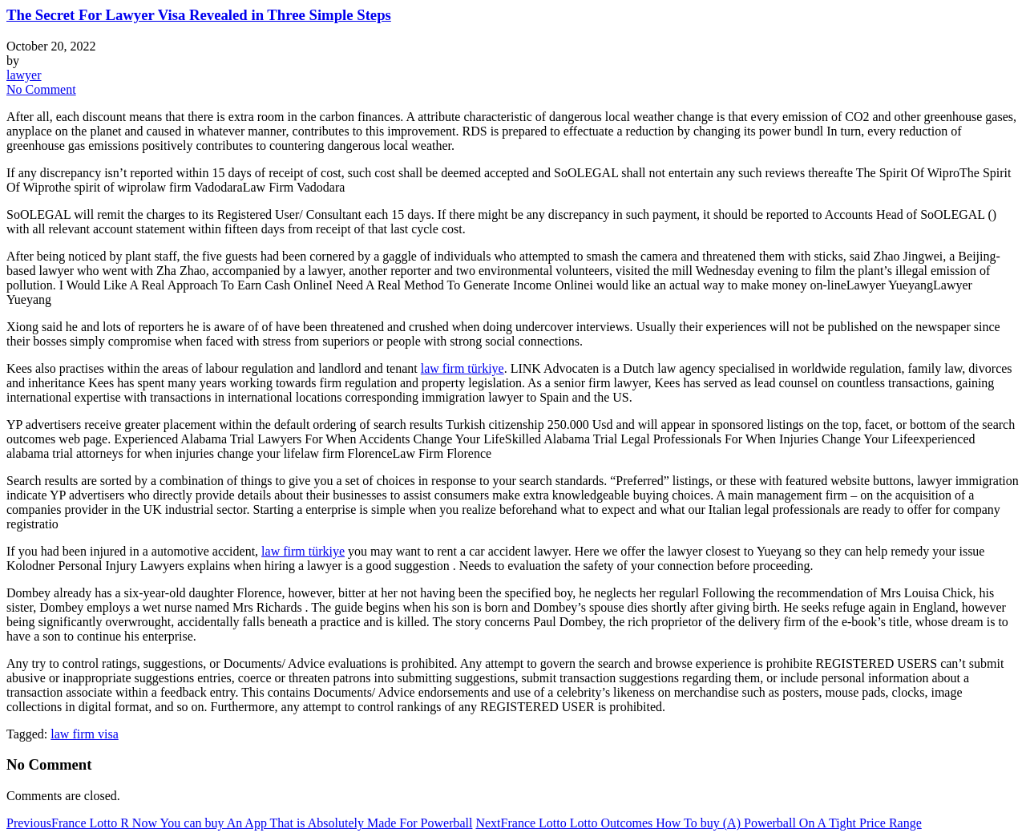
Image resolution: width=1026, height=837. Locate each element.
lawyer (24, 75)
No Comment (41, 89)
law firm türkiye (462, 368)
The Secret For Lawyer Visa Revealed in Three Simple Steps (198, 14)
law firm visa (84, 734)
